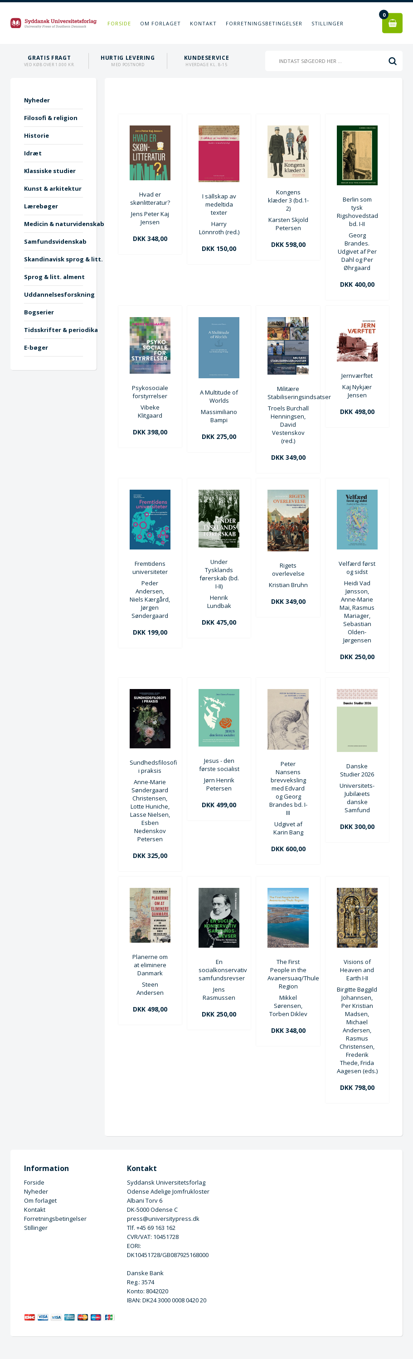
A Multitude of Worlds (219, 396)
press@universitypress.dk (163, 1218)
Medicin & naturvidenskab (53, 224)
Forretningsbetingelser (264, 23)
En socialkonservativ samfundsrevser (219, 970)
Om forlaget (160, 23)
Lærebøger (41, 206)
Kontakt (203, 23)
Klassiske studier (50, 171)
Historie (36, 135)
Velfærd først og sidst (357, 567)
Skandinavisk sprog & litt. (53, 259)
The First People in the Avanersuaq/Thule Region (287, 974)
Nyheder (37, 100)
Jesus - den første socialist (219, 765)
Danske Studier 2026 (357, 770)
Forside (119, 23)
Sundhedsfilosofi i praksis (150, 766)
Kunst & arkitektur (53, 188)
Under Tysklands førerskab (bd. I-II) (219, 574)
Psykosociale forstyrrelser (150, 392)
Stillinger (327, 23)
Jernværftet (357, 375)
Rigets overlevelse (288, 569)
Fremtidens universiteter (150, 567)
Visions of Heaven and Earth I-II (357, 970)
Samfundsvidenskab (53, 241)
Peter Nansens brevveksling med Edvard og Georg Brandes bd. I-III (288, 788)
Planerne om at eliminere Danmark (150, 965)
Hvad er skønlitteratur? (150, 198)
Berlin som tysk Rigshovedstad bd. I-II (357, 211)
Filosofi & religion (51, 118)
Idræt (33, 153)
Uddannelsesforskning (53, 294)
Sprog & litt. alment (53, 277)
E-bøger (36, 347)
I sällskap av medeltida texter (219, 204)
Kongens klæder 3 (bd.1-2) (288, 200)
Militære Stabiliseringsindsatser (287, 393)
